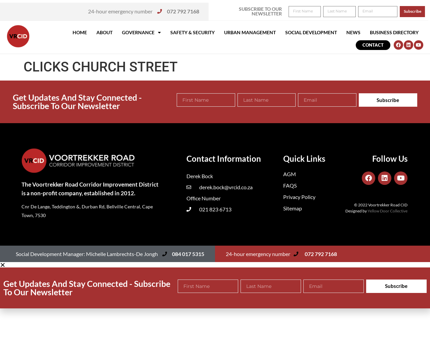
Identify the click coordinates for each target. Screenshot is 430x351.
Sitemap (292, 208)
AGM (289, 174)
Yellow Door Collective (387, 210)
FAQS (290, 185)
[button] (415, 9)
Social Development (311, 32)
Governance (141, 32)
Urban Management (250, 32)
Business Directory (394, 32)
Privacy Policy (299, 197)
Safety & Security (192, 32)
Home (80, 32)
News (353, 32)
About (104, 32)
